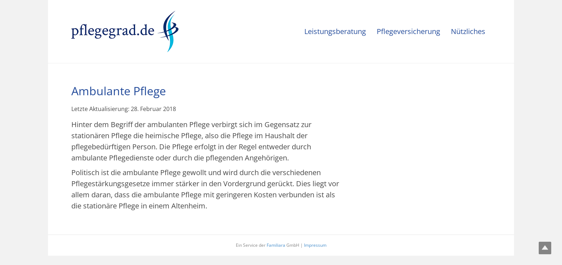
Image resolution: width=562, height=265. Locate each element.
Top (545, 248)
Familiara (276, 245)
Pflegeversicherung (408, 31)
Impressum (315, 245)
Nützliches (468, 31)
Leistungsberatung (335, 31)
